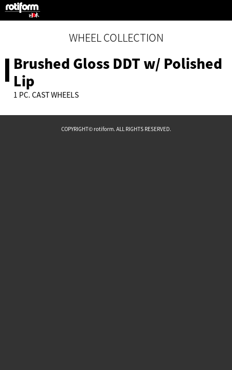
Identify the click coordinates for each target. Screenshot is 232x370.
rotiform (23, 10)
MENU (221, 10)
